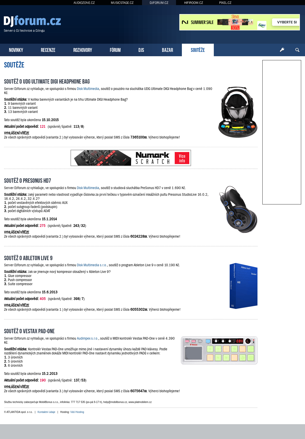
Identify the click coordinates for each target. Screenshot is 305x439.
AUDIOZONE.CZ (84, 3)
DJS (141, 49)
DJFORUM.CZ (159, 3)
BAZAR (167, 49)
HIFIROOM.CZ (193, 3)
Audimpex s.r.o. (87, 338)
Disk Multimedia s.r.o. (92, 265)
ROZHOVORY (82, 49)
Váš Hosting (77, 412)
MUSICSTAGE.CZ (122, 3)
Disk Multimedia (88, 89)
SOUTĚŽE (198, 49)
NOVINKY (16, 49)
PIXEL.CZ (225, 3)
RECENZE (48, 49)
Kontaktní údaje (46, 412)
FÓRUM (115, 49)
